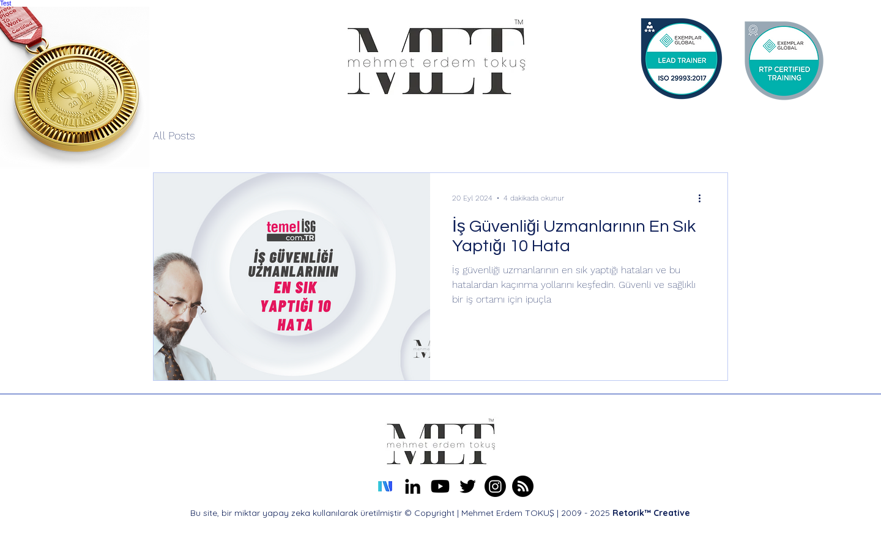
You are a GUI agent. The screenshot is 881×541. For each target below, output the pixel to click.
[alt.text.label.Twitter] (467, 486)
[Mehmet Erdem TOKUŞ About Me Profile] (522, 486)
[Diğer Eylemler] (703, 198)
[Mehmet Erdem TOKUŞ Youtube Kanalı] (440, 486)
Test (5, 3)
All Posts (174, 135)
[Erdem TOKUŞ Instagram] (495, 486)
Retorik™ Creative (651, 512)
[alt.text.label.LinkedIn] (412, 486)
